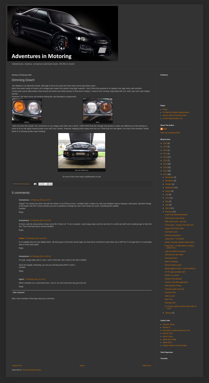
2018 (165, 150)
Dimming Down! (171, 258)
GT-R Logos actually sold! (175, 272)
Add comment (18, 292)
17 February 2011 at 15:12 (35, 279)
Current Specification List (172, 118)
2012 (165, 171)
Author (22, 238)
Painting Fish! (170, 303)
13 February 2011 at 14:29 (35, 238)
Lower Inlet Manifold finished (176, 215)
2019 (165, 147)
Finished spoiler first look (174, 289)
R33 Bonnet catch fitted (174, 255)
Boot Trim (168, 299)
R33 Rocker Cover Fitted (174, 218)
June (167, 198)
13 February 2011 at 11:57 (40, 200)
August (168, 191)
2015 (165, 160)
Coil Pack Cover (171, 232)
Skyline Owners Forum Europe (175, 345)
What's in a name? (172, 275)
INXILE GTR (167, 333)
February (169, 212)
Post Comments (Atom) (32, 370)
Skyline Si (166, 327)
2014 (165, 164)
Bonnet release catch (173, 265)
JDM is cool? (170, 296)
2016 (165, 157)
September (169, 188)
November (169, 181)
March (168, 208)
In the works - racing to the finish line (179, 225)
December (169, 177)
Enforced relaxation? (173, 235)
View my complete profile (170, 133)
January (168, 313)
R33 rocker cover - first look (175, 222)
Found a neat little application (176, 282)
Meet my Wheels (171, 262)
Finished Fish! (170, 292)
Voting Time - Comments (174, 239)
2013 (165, 167)
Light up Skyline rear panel (175, 251)
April (167, 205)
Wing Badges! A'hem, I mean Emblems (180, 268)
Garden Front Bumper (173, 279)
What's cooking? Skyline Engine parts (179, 242)
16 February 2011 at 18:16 (40, 256)
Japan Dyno (167, 342)
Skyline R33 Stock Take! (174, 228)
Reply (21, 212)
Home (82, 366)
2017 (165, 154)
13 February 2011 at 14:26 (40, 220)
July (167, 194)
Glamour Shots (168, 324)
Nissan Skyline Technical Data (174, 115)
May (167, 201)
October (168, 184)
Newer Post (17, 366)
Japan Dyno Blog (169, 339)
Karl (165, 129)
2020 (165, 143)
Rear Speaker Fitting (173, 286)
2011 (165, 174)
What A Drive (168, 336)
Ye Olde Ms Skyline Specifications (176, 112)
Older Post (146, 366)
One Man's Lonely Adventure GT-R (176, 330)
